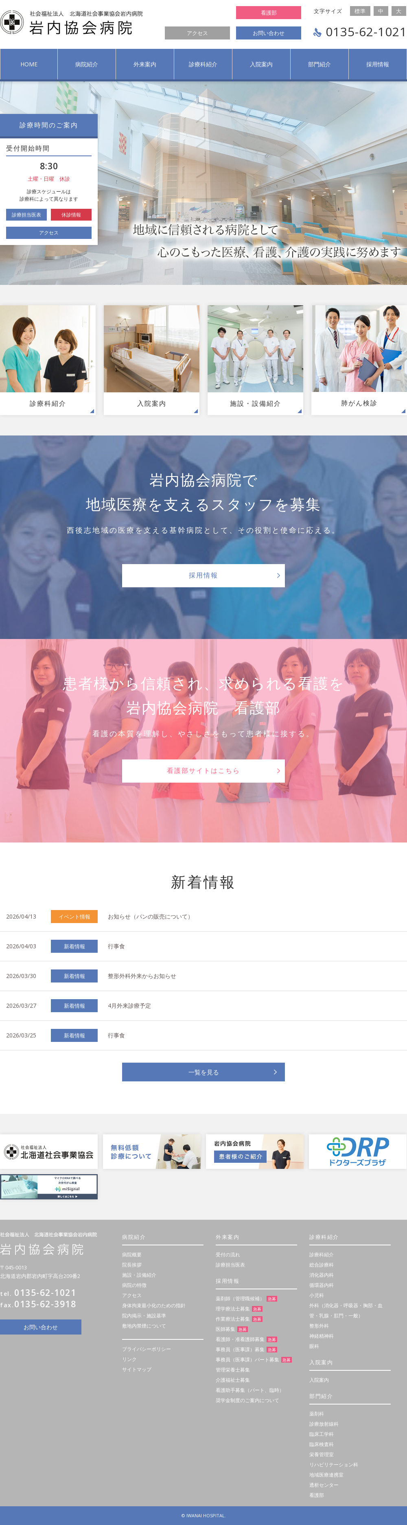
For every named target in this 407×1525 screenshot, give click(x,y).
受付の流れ (228, 1254)
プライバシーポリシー (146, 1349)
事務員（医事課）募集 (240, 1349)
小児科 (316, 1295)
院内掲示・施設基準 (144, 1315)
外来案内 (144, 64)
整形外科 (319, 1325)
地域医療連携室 (326, 1474)
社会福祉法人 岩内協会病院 (71, 22)
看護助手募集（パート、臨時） (250, 1390)
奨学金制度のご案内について (247, 1400)
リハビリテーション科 (333, 1464)
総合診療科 (321, 1264)
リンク (129, 1359)
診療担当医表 (26, 214)
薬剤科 (316, 1413)
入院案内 (261, 64)
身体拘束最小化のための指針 (154, 1305)
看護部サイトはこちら (203, 770)
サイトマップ (136, 1369)
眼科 (314, 1346)
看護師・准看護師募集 (240, 1339)
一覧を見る (203, 1072)
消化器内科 (321, 1274)
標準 (360, 11)
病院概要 (132, 1254)
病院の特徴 (134, 1285)
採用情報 (377, 64)
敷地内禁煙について (144, 1325)
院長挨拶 (132, 1264)
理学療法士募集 (233, 1308)
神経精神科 (321, 1335)
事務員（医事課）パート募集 (247, 1359)
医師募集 (225, 1329)
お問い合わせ (268, 33)
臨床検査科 (321, 1444)
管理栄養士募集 (233, 1369)
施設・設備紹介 (139, 1274)
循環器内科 (321, 1285)
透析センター (324, 1484)
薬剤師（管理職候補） (240, 1298)
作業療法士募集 (233, 1318)
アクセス (197, 33)
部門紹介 (319, 64)
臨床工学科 (321, 1434)
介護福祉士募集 (233, 1379)
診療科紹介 (203, 64)
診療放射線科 (324, 1423)
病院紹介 (86, 64)
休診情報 (71, 214)
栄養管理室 (321, 1454)
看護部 (269, 12)
